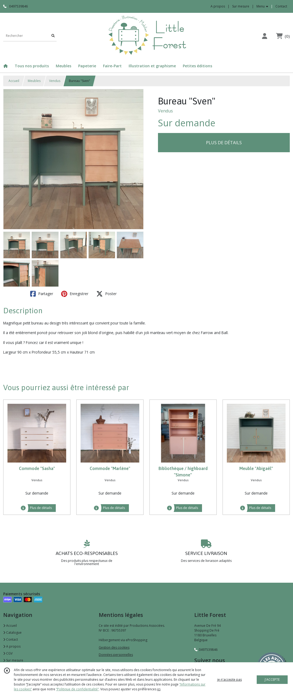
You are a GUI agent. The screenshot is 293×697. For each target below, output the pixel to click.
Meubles (34, 81)
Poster (106, 294)
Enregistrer (74, 294)
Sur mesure (13, 660)
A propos (12, 646)
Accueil (14, 81)
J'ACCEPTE (272, 679)
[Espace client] (264, 36)
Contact (281, 6)
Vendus (54, 81)
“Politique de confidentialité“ (77, 689)
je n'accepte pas (229, 679)
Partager (41, 294)
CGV (8, 653)
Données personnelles (116, 654)
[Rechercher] (53, 36)
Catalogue (12, 632)
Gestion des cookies (114, 647)
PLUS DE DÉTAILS (224, 143)
